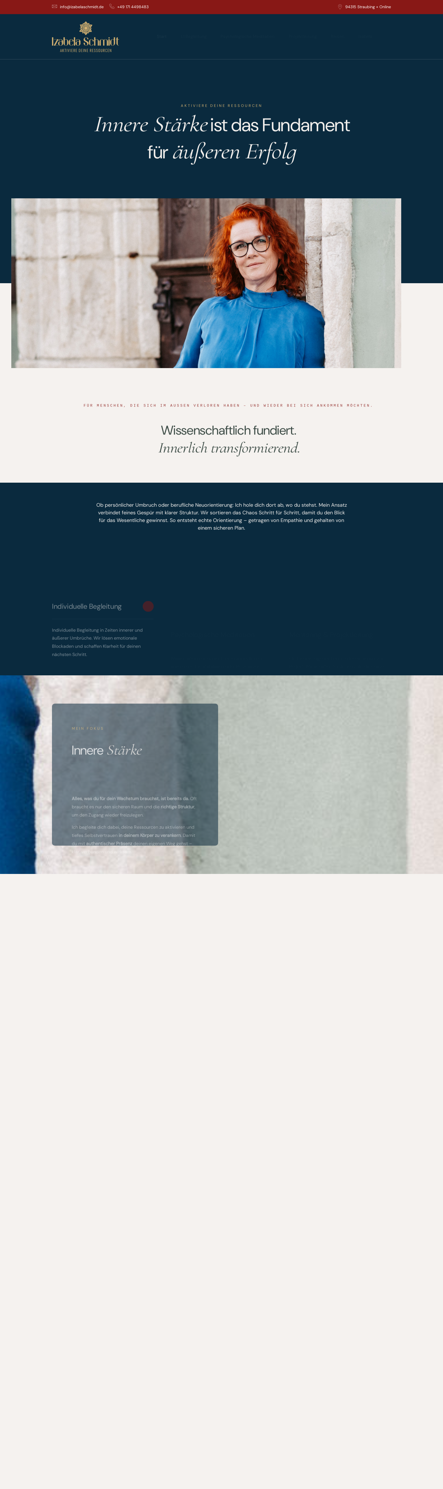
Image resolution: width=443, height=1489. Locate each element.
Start (162, 36)
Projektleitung (303, 36)
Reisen (337, 36)
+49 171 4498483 (129, 7)
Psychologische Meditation (248, 36)
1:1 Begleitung (194, 36)
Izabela (365, 36)
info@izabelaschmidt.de (78, 7)
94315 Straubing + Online (364, 6)
